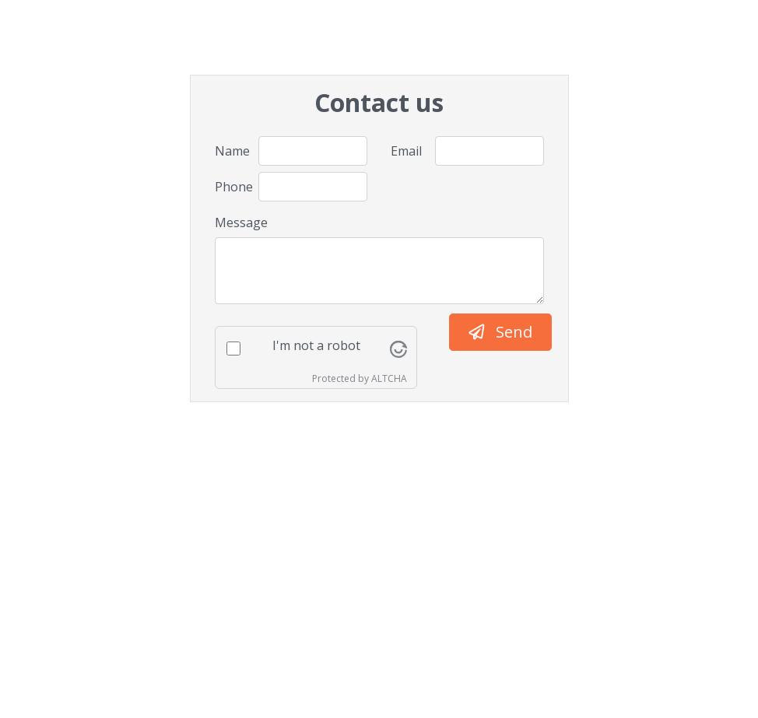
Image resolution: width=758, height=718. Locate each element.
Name (231, 150)
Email (406, 150)
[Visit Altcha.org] (398, 347)
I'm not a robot (316, 345)
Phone (231, 186)
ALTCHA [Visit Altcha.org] (389, 378)
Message (241, 222)
